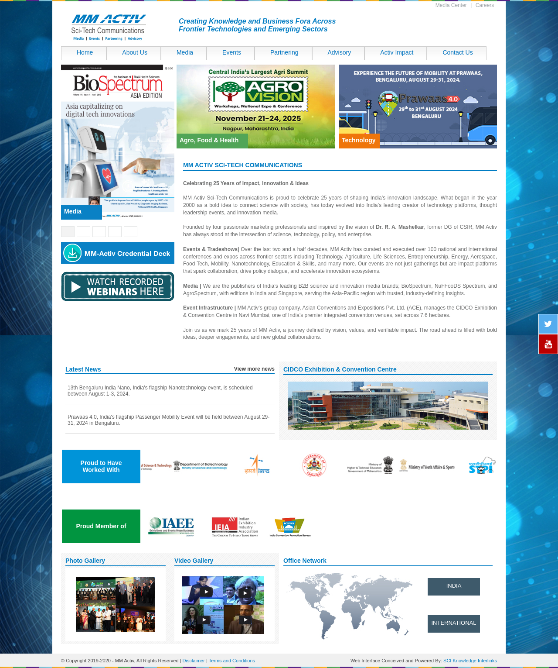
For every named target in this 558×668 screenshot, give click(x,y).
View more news (254, 369)
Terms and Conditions (232, 660)
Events (231, 52)
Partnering (284, 52)
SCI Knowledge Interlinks (470, 660)
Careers (486, 5)
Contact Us (457, 52)
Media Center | (456, 5)
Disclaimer (194, 660)
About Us (134, 52)
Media (185, 52)
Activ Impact (396, 52)
